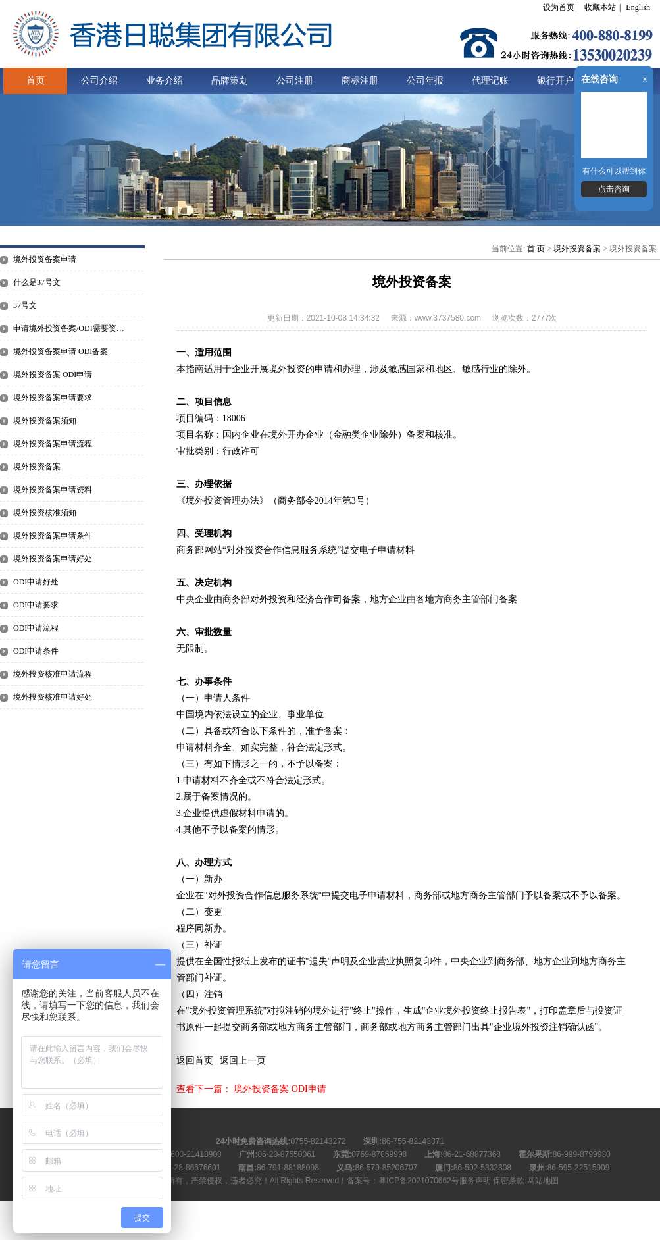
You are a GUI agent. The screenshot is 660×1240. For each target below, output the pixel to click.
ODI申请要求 (36, 604)
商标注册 (360, 81)
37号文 (25, 305)
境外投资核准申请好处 (52, 697)
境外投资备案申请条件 (52, 535)
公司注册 (294, 81)
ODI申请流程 (36, 628)
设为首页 (558, 7)
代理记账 (490, 81)
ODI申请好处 (36, 581)
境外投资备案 (37, 466)
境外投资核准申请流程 (52, 674)
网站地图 (543, 1180)
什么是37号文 (37, 282)
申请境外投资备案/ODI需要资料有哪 (72, 328)
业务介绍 (164, 81)
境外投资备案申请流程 (52, 443)
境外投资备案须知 (44, 420)
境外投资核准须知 (44, 512)
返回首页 (194, 1061)
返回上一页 (243, 1061)
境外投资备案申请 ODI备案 (60, 351)
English (638, 7)
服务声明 (475, 1180)
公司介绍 (99, 81)
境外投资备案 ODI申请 (52, 374)
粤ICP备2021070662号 (418, 1180)
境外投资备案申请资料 (52, 489)
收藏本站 (600, 7)
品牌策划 (229, 81)
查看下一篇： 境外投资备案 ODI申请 (251, 1089)
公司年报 (425, 81)
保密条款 (508, 1180)
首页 (35, 81)
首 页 (536, 248)
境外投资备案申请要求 (52, 397)
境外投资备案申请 (44, 259)
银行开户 (555, 81)
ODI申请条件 (36, 651)
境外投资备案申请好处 (52, 558)
